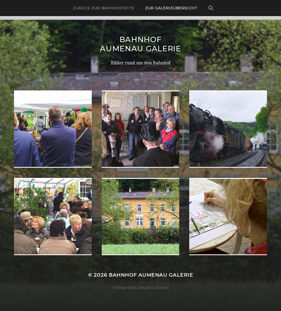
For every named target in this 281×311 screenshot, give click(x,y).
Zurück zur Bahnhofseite (103, 8)
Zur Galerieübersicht (171, 8)
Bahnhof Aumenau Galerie (140, 44)
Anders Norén (153, 288)
